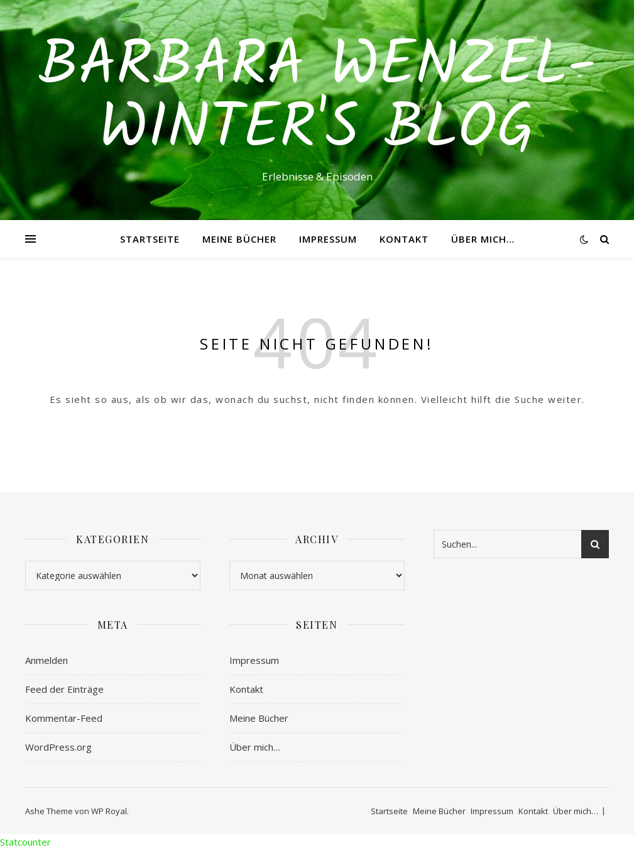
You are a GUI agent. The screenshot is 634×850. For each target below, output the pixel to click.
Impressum (328, 239)
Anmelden (46, 660)
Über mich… (483, 239)
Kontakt (404, 239)
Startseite (150, 239)
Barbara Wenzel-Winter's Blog (317, 99)
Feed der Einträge (64, 689)
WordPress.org (58, 747)
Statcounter (25, 842)
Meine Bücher (239, 239)
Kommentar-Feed (63, 718)
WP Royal (109, 811)
